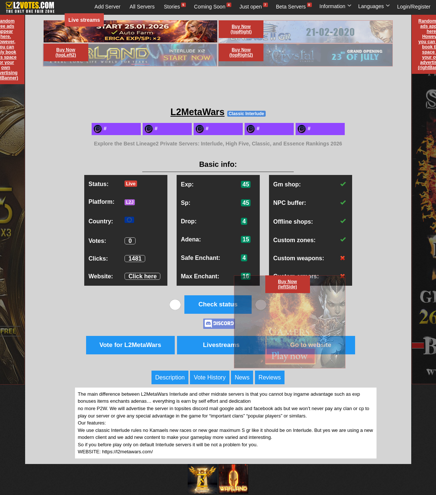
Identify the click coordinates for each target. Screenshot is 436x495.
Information (336, 6)
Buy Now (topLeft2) (65, 52)
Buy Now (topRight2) (241, 52)
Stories (172, 7)
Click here (143, 276)
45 (245, 184)
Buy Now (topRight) (241, 29)
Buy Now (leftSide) (287, 284)
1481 (135, 258)
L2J (130, 202)
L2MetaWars (197, 112)
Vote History (209, 377)
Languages (374, 6)
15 (245, 239)
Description (170, 377)
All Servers (142, 7)
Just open (250, 7)
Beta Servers (291, 7)
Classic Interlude (246, 113)
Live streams (84, 20)
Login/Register (413, 7)
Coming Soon (209, 7)
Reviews (270, 377)
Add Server (107, 7)
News (242, 377)
